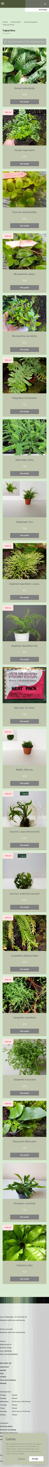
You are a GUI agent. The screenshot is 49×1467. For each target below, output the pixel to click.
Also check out (5, 1363)
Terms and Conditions (8, 1380)
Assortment (4, 1367)
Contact (3, 1377)
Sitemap (3, 1383)
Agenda (3, 1370)
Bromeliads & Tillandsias (9, 1433)
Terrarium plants (6, 1426)
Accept (36, 1459)
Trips (2, 1373)
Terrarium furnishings (8, 1430)
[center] (2, 3)
